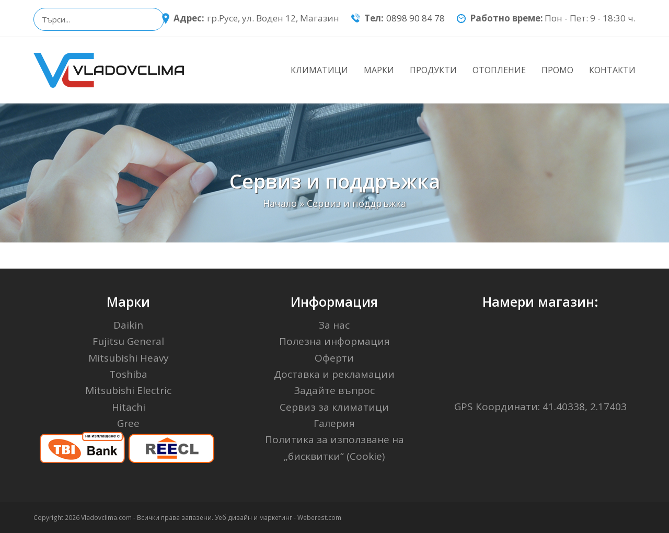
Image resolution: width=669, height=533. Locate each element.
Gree (128, 423)
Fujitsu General (128, 341)
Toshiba (128, 374)
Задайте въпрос (334, 390)
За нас (334, 325)
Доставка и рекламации (334, 374)
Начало (280, 203)
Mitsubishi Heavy (128, 358)
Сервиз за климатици (334, 407)
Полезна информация (334, 341)
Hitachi (128, 407)
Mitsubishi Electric (128, 390)
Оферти (334, 358)
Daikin (128, 325)
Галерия (334, 423)
